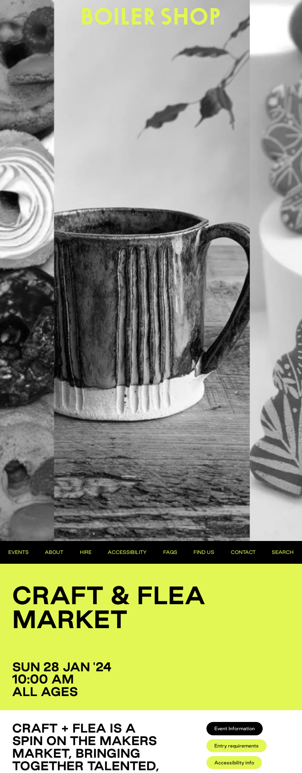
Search (283, 552)
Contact (243, 552)
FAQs (170, 552)
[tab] (234, 728)
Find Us (203, 552)
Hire (86, 552)
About (54, 552)
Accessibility (127, 552)
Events (18, 552)
